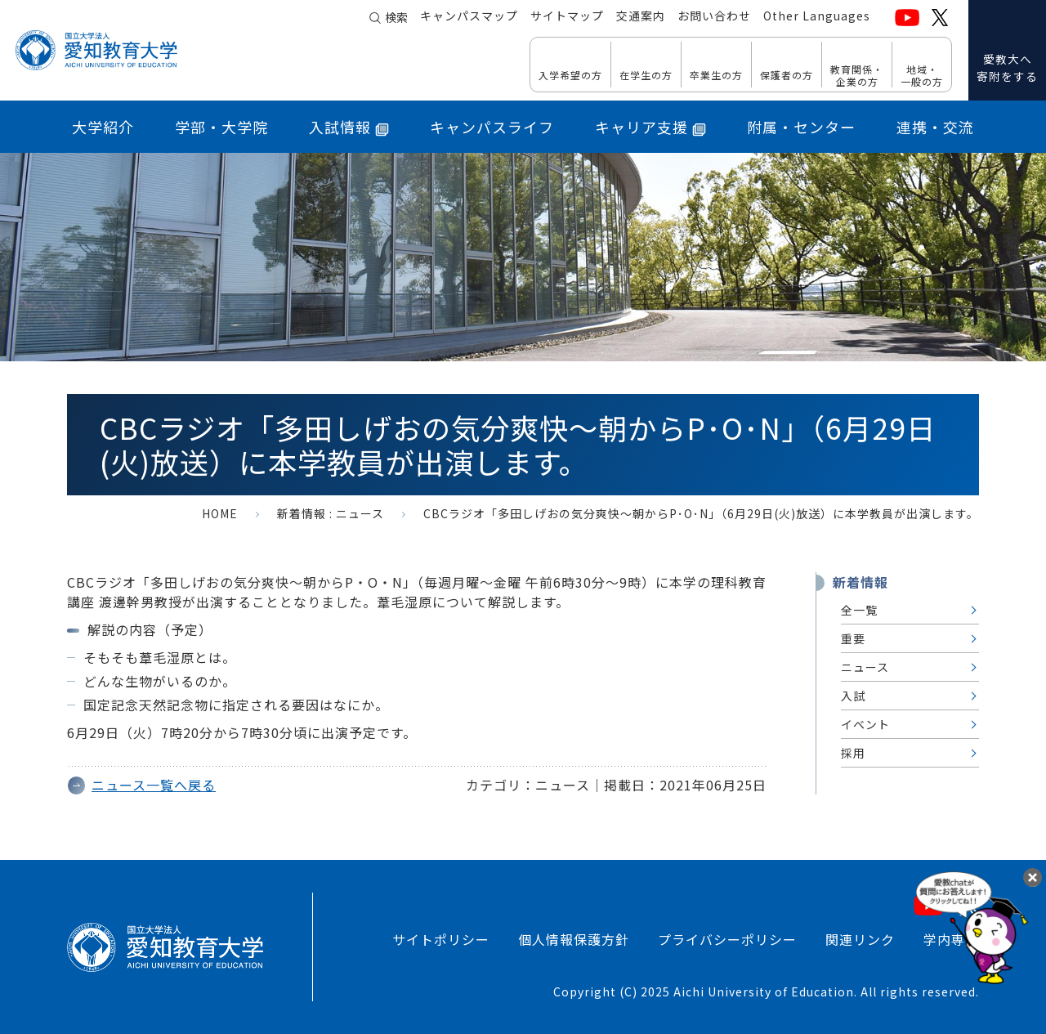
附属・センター (801, 127)
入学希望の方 (570, 74)
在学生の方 (646, 74)
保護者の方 (786, 74)
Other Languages (816, 17)
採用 (853, 753)
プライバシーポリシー (727, 939)
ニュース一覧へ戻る (154, 785)
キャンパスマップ (469, 17)
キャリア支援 (650, 127)
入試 (853, 695)
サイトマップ (567, 17)
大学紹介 (103, 127)
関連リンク (860, 939)
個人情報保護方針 (573, 939)
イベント (865, 724)
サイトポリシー (440, 939)
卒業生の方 (716, 74)
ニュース (360, 513)
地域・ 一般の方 (922, 74)
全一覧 (859, 610)
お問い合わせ (714, 17)
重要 (853, 638)
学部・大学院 (221, 127)
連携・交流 (935, 127)
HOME (220, 513)
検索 (396, 18)
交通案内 (640, 17)
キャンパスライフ (492, 127)
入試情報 (349, 127)
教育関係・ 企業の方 (856, 74)
